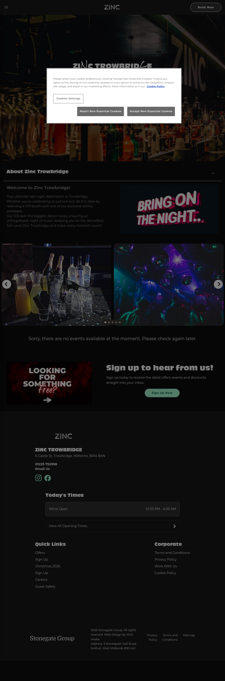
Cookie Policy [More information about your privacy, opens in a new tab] (156, 86)
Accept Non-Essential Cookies (151, 111)
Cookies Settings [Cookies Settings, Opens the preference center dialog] (68, 98)
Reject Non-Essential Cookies (100, 111)
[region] (114, 96)
